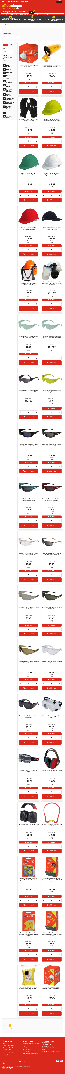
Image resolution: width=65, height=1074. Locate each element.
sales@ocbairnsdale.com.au (50, 1051)
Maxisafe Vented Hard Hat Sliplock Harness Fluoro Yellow (51, 120)
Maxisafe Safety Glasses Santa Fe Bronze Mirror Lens (29, 662)
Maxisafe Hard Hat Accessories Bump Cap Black (52, 228)
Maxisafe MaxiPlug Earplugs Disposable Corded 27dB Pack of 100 (52, 880)
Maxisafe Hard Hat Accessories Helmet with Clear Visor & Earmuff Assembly (52, 284)
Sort (4, 48)
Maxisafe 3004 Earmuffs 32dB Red (29, 824)
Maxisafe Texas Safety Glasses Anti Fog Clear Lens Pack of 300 (51, 337)
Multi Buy (29, 83)
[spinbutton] (28, 87)
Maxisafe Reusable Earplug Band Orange (52, 825)
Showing (32, 37)
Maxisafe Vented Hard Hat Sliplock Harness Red (28, 228)
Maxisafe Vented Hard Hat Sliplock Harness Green (28, 174)
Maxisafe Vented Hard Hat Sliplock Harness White (52, 174)
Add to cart (29, 91)
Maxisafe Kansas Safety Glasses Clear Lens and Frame (28, 554)
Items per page (7, 33)
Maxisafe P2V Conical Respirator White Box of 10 (28, 66)
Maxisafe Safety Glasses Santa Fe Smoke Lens (52, 608)
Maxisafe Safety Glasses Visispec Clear (52, 662)
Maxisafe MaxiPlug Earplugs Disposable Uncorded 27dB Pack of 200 (52, 934)
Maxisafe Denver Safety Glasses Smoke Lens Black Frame (51, 445)
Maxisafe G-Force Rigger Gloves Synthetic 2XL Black (28, 120)
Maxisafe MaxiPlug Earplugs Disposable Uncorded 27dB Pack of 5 (28, 934)
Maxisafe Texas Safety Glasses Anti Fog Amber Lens (52, 391)
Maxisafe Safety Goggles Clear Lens (51, 716)
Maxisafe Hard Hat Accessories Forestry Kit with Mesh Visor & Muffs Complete (28, 284)
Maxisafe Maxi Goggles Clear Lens (28, 771)
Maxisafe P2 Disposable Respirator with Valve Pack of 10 (51, 988)
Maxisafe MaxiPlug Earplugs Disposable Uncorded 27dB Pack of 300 (28, 989)
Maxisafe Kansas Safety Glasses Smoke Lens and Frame (51, 554)
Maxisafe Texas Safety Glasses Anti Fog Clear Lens (28, 337)
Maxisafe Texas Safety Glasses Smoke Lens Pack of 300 (28, 391)
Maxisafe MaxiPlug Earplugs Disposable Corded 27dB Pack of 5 (29, 880)
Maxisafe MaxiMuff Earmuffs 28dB (52, 770)
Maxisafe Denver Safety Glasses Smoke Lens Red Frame (51, 499)
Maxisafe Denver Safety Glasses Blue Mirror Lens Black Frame (28, 445)
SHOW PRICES (59, 0)
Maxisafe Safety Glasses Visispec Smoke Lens (29, 716)
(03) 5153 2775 (51, 1048)
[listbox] (11, 37)
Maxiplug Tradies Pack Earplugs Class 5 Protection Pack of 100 (51, 66)
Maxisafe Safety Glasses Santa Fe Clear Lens (29, 608)
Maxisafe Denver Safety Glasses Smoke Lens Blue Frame (28, 499)
